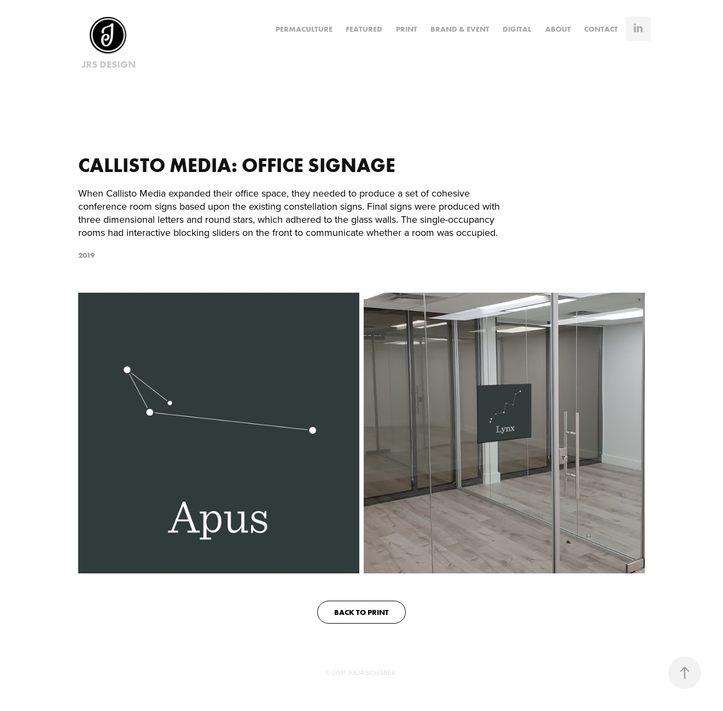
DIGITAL (517, 29)
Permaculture (304, 29)
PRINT (406, 29)
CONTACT (601, 29)
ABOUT (558, 29)
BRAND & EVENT (459, 29)
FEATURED (364, 29)
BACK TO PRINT (361, 612)
